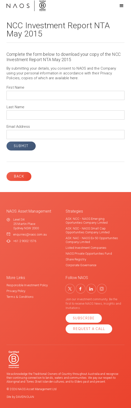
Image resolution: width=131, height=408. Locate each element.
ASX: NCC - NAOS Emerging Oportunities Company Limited (87, 220)
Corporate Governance (81, 265)
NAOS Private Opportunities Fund (89, 253)
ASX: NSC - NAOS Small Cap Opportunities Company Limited (88, 230)
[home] (26, 5)
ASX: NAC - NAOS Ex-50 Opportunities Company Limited (92, 240)
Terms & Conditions (20, 297)
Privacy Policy (16, 291)
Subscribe (84, 318)
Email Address (18, 126)
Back (19, 176)
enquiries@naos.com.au (30, 234)
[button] (117, 6)
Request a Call (89, 329)
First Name (15, 87)
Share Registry (76, 259)
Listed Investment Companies (86, 248)
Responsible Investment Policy (27, 285)
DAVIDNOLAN (25, 397)
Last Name (15, 107)
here (74, 78)
